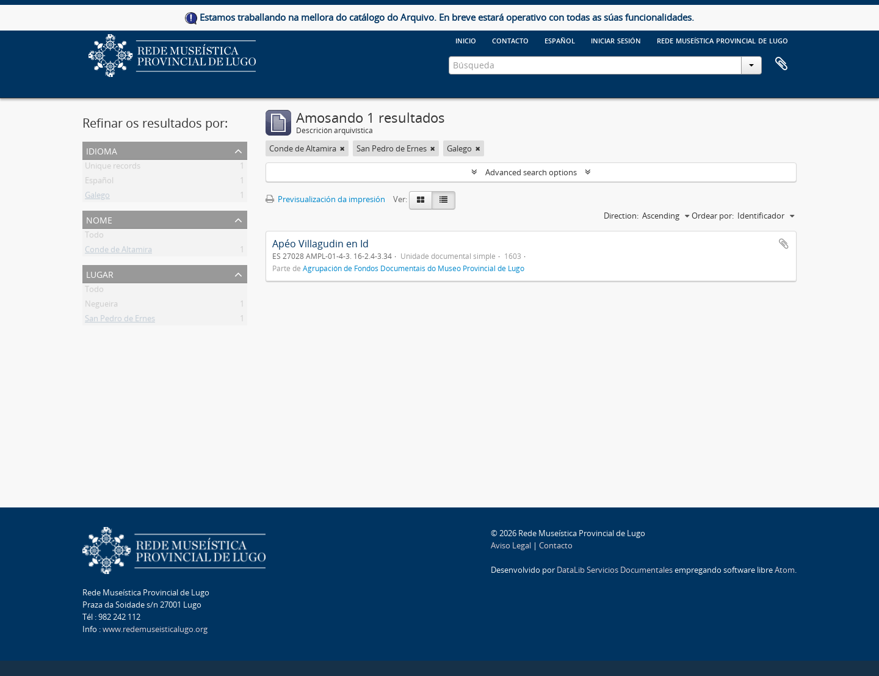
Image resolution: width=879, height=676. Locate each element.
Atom (785, 569)
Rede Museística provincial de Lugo (722, 39)
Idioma (101, 150)
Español (99, 182)
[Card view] (420, 200)
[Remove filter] (342, 148)
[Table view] (443, 200)
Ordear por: (713, 215)
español (559, 39)
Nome (99, 219)
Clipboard (781, 64)
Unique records (112, 167)
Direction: (621, 215)
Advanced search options (531, 172)
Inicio (465, 39)
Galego (97, 197)
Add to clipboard (784, 244)
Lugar (100, 273)
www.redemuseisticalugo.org (155, 628)
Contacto (510, 39)
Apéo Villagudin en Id (320, 243)
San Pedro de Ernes (120, 320)
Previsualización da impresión (325, 199)
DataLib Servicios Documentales (615, 569)
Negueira (101, 305)
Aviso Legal (511, 545)
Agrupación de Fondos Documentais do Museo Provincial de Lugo (413, 268)
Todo (94, 236)
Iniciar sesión (616, 39)
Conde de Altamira (118, 251)
